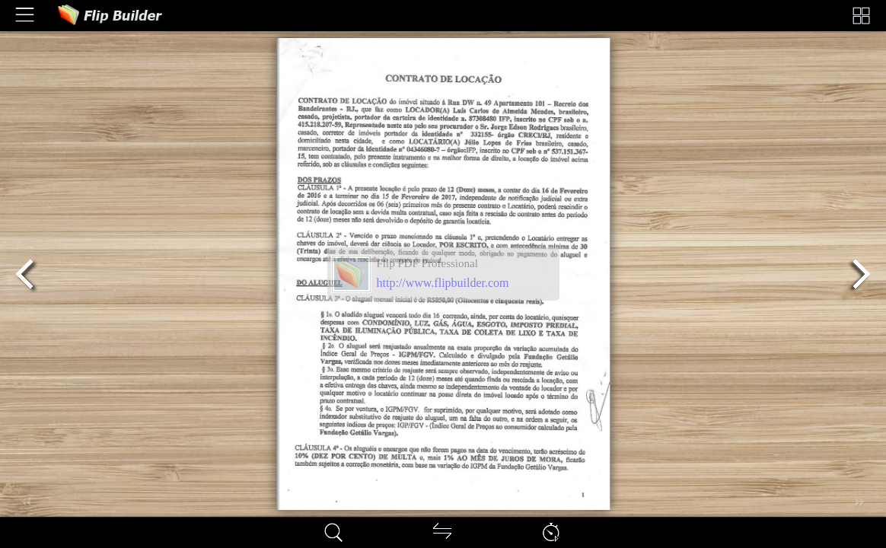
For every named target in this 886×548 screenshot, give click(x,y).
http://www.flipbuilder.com (443, 282)
